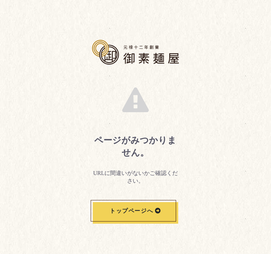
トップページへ (131, 211)
